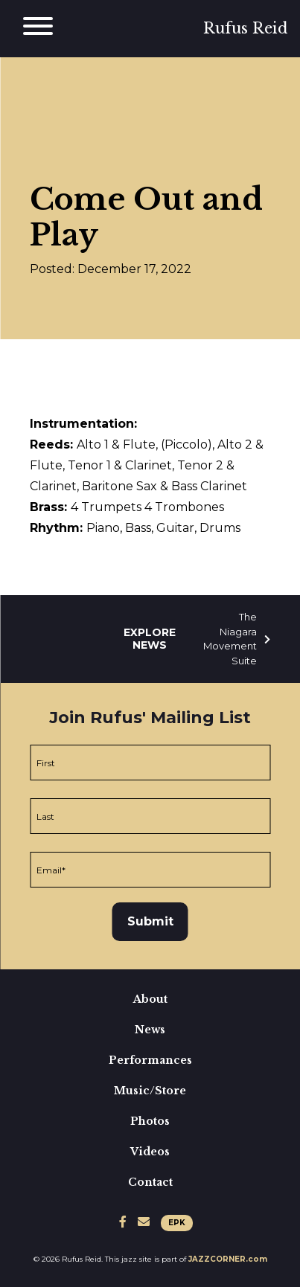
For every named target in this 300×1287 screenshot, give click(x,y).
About (150, 999)
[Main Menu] (38, 28)
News (150, 1029)
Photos (150, 1121)
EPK (176, 1222)
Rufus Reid (245, 28)
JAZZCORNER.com (227, 1259)
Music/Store (150, 1090)
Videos (150, 1151)
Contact (150, 1182)
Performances (150, 1060)
